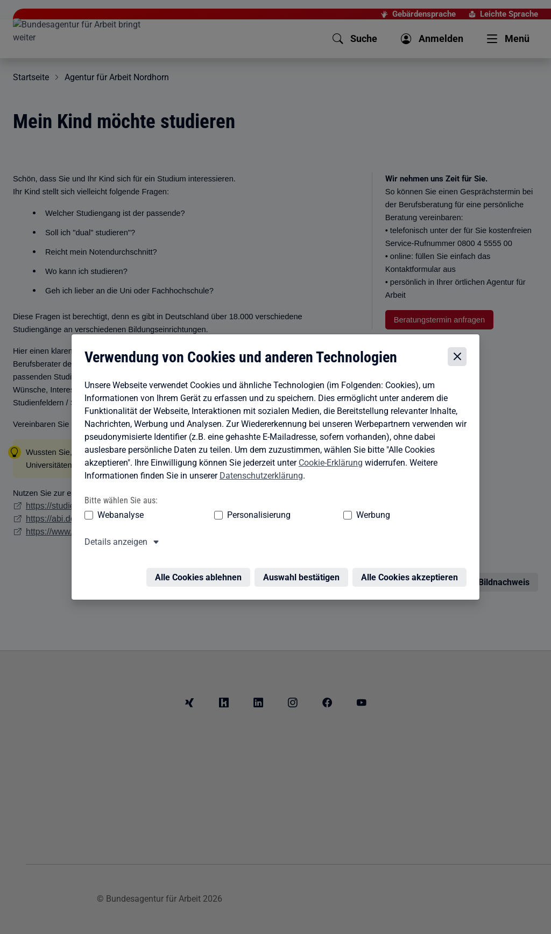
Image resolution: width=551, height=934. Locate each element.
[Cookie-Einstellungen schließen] (459, 358)
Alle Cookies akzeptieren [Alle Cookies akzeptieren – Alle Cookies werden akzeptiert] (412, 573)
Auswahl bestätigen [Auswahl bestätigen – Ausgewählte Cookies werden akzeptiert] (304, 573)
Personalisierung (225, 517)
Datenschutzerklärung (258, 478)
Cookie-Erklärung (328, 465)
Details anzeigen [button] (113, 544)
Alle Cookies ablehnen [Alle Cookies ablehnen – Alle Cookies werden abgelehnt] (201, 573)
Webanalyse (118, 517)
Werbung (310, 517)
